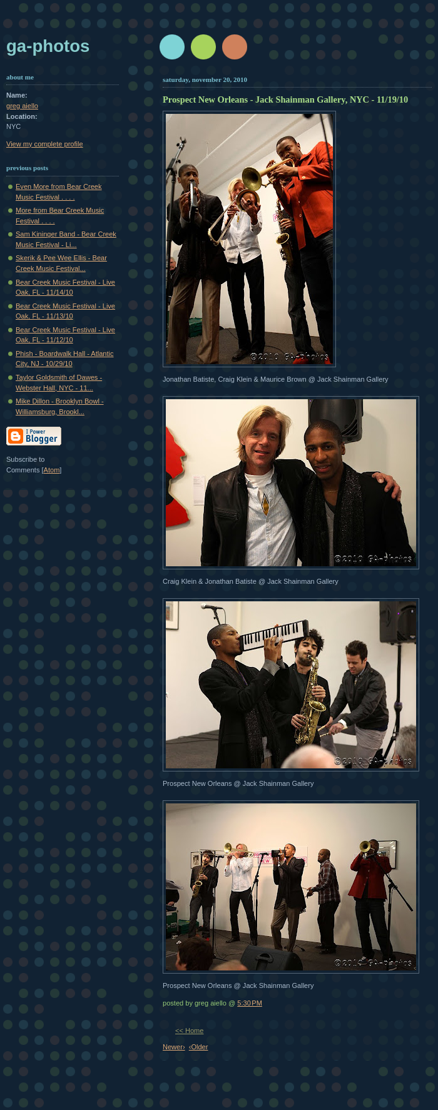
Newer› (174, 1047)
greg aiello (22, 105)
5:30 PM (249, 1003)
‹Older (198, 1047)
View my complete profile (44, 144)
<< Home (189, 1030)
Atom (52, 470)
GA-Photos (47, 46)
